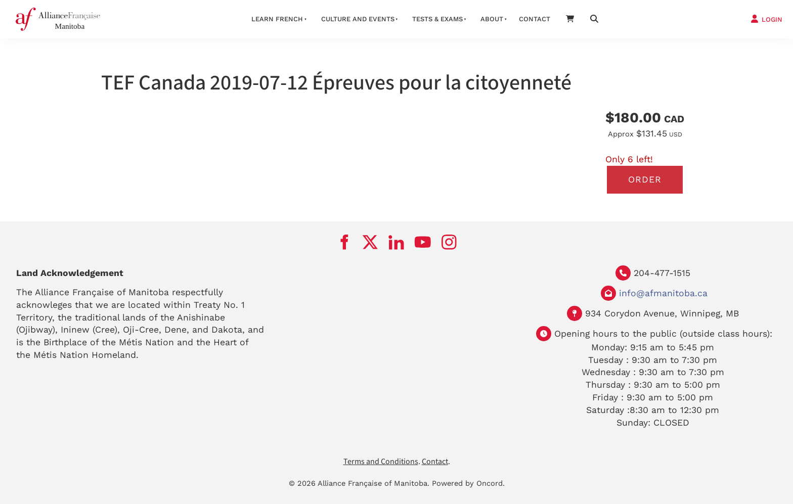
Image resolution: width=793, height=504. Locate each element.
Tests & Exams (437, 19)
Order (645, 179)
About (491, 19)
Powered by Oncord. (468, 483)
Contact (534, 19)
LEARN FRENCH (277, 19)
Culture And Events (357, 19)
